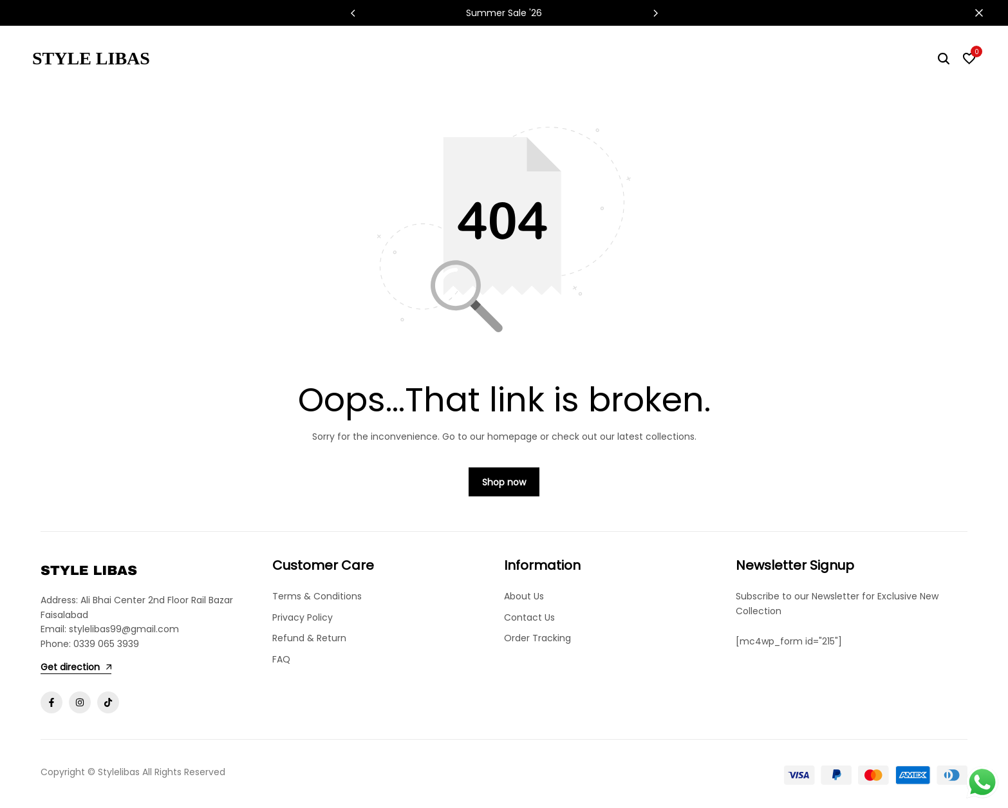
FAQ (281, 659)
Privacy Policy (302, 617)
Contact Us (529, 617)
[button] (655, 13)
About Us (524, 596)
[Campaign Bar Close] (985, 13)
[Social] (51, 703)
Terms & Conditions (317, 596)
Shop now (504, 482)
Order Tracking (537, 638)
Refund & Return (309, 638)
